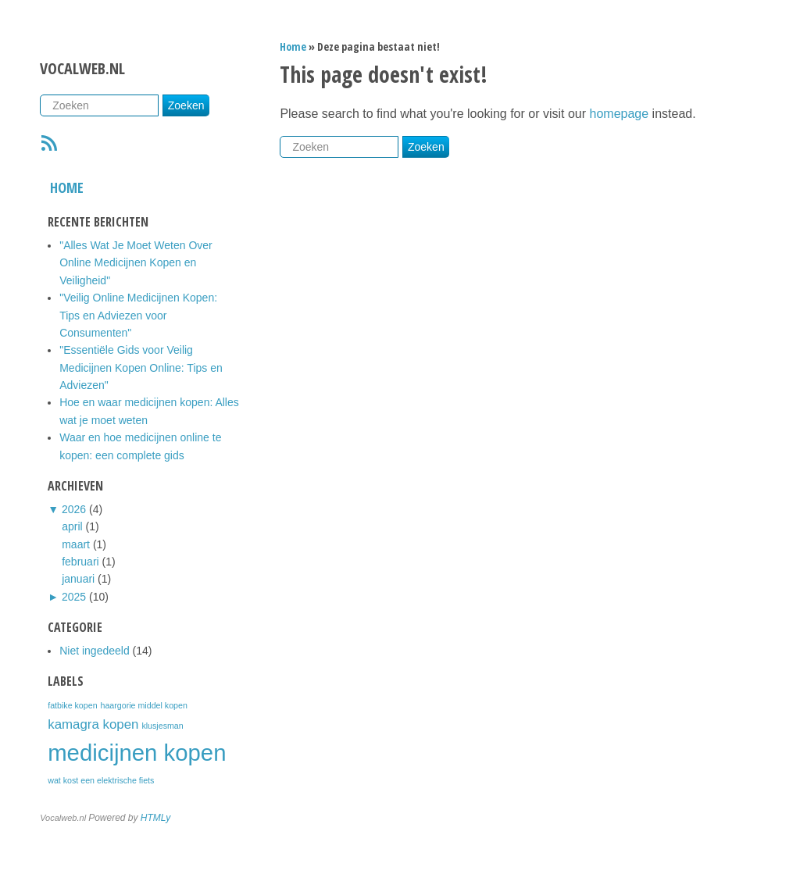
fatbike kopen (72, 705)
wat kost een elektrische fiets (101, 780)
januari (78, 579)
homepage (619, 113)
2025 (74, 596)
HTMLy (155, 817)
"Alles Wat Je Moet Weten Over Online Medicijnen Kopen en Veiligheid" (135, 263)
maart (76, 544)
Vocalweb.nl (82, 68)
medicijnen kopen (137, 752)
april (72, 526)
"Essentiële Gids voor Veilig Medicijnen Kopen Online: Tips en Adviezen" (141, 367)
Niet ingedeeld (94, 650)
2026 (74, 509)
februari (80, 561)
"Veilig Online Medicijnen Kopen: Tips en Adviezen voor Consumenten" (138, 315)
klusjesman (162, 725)
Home (67, 187)
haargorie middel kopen (143, 705)
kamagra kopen (93, 724)
